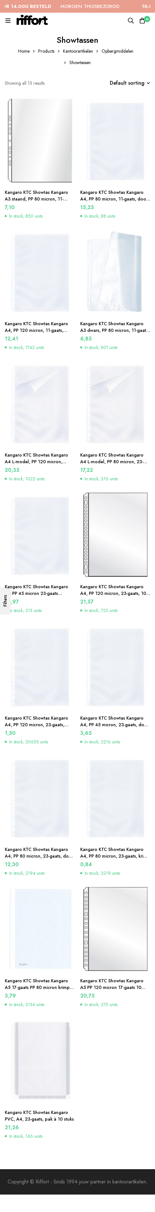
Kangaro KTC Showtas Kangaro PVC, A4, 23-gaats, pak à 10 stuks (39, 1115)
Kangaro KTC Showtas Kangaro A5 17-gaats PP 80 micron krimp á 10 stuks (39, 987)
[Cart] (142, 20)
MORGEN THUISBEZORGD (65, 6)
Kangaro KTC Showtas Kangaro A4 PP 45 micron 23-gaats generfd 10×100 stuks (36, 593)
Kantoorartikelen (78, 51)
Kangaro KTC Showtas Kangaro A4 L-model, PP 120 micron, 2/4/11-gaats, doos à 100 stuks (37, 461)
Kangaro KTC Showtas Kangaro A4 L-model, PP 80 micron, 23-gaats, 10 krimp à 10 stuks (112, 461)
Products (46, 51)
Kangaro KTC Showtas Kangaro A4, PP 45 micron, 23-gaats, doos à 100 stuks (114, 724)
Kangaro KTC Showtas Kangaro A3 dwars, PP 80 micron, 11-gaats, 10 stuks (114, 330)
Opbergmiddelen (117, 51)
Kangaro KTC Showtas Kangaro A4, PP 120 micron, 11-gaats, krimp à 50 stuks (36, 330)
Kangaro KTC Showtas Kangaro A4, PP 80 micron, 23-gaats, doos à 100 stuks (39, 856)
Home (24, 51)
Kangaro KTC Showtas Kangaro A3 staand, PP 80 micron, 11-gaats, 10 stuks (36, 199)
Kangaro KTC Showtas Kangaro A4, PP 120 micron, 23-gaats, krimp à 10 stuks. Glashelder (36, 724)
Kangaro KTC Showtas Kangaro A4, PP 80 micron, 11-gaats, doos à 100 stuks (114, 199)
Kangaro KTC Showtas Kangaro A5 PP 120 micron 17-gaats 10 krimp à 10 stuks (112, 987)
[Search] (131, 20)
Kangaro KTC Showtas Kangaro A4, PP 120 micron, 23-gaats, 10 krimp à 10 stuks (113, 593)
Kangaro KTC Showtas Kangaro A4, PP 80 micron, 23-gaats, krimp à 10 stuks (115, 856)
